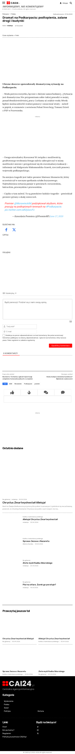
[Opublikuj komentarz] (60, 346)
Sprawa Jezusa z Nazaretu (36, 541)
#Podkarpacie (53, 206)
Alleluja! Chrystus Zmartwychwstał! (40, 519)
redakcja (10, 25)
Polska (13, 14)
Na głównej (6, 499)
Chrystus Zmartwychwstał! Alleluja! (24, 502)
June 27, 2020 (56, 216)
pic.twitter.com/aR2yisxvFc (19, 209)
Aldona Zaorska (28, 544)
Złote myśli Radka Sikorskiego (37, 563)
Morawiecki (18, 384)
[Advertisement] (37, 135)
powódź (37, 384)
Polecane (5, 14)
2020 (10, 384)
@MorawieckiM (22, 203)
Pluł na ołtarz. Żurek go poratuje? (39, 584)
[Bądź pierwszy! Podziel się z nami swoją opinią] (37, 309)
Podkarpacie (28, 384)
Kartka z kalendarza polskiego (33, 517)
